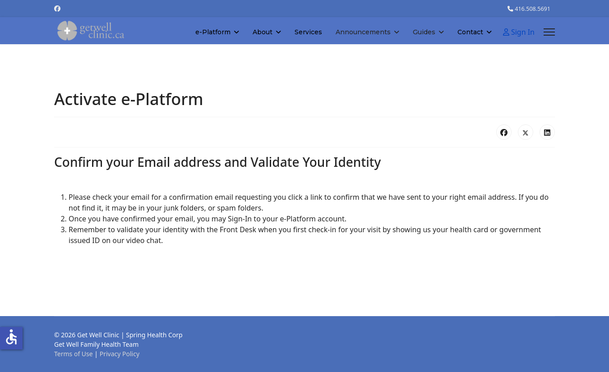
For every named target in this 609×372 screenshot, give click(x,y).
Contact (470, 32)
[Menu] (549, 32)
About (262, 32)
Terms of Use (73, 353)
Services (308, 32)
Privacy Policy (119, 353)
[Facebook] (57, 8)
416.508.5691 (532, 9)
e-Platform (213, 32)
